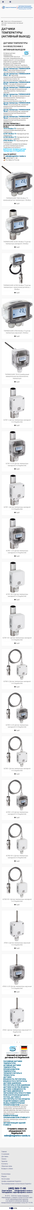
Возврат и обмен (7, 1168)
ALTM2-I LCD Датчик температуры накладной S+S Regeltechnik (17, 813)
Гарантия (4, 1161)
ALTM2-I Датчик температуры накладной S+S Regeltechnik (17, 769)
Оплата (3, 1159)
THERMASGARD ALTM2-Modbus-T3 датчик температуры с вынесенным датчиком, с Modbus (17, 287)
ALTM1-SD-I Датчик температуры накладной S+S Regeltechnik (17, 639)
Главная (4, 1151)
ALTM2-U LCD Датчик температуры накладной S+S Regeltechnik (17, 726)
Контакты (4, 1164)
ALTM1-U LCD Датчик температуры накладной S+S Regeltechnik (17, 464)
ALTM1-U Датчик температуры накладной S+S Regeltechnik (17, 421)
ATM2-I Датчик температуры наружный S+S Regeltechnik (17, 1031)
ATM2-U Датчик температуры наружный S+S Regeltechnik (17, 944)
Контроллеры (5, 1174)
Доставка (4, 1156)
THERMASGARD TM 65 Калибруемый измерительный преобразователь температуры (17, 376)
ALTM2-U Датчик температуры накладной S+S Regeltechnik (17, 682)
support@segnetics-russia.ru (22, 1192)
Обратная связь (6, 1166)
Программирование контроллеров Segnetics (16, 1184)
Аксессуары (5, 1179)
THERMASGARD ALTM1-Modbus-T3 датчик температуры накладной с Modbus (17, 243)
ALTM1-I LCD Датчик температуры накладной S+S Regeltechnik (17, 552)
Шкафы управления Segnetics (11, 1181)
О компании (5, 1154)
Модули (3, 1176)
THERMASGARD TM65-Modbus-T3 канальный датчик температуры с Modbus (17, 199)
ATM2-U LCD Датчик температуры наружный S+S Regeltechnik (17, 987)
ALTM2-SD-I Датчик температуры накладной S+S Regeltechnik (17, 900)
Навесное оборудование (12, 21)
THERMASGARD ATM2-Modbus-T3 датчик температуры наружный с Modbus (17, 332)
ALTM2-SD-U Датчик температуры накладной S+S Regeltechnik (17, 857)
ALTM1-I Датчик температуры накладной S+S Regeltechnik (17, 508)
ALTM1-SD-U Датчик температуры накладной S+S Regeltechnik (17, 595)
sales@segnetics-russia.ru (15, 156)
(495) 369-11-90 (17, 1188)
